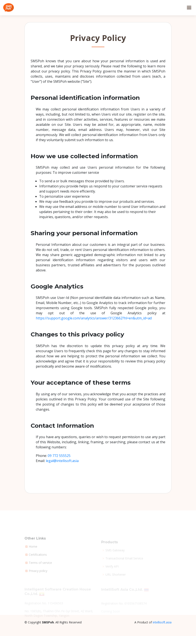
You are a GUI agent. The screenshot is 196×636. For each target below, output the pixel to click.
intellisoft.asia (162, 622)
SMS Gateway (115, 553)
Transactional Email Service (124, 561)
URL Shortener (115, 577)
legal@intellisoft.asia (62, 460)
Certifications (38, 560)
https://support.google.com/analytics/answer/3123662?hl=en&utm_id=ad (94, 318)
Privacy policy (38, 577)
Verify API (112, 569)
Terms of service (40, 569)
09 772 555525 (59, 455)
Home (33, 552)
